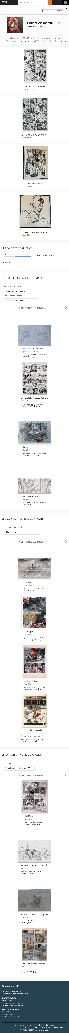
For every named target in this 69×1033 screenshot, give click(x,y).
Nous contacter (7, 1014)
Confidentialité (39, 1027)
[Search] (33, 2)
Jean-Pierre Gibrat (30, 351)
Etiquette (28, 1027)
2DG (4, 2)
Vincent (8, 262)
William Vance (27, 138)
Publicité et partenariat (10, 1016)
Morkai (31, 871)
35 (35, 640)
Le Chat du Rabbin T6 (35, 86)
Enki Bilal (26, 235)
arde (29, 970)
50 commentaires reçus (48, 38)
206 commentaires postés (18, 41)
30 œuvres (14, 38)
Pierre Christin (30, 736)
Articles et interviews (9, 1001)
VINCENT (33, 355)
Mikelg (34, 822)
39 (35, 689)
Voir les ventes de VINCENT (52, 11)
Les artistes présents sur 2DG (13, 1005)
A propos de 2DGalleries (11, 1009)
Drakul (33, 589)
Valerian (33, 638)
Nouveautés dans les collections (14, 989)
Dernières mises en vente (11, 991)
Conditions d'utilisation (15, 1027)
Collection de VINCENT (44, 23)
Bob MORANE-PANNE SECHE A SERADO (35, 135)
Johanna (31, 186)
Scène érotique (35, 183)
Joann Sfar (29, 89)
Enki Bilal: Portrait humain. (35, 232)
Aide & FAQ (6, 1012)
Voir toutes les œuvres (32, 308)
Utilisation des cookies (54, 1027)
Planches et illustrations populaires (15, 994)
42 (36, 41)
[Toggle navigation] (65, 2)
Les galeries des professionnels (13, 1003)
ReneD (30, 921)
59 (32, 741)
